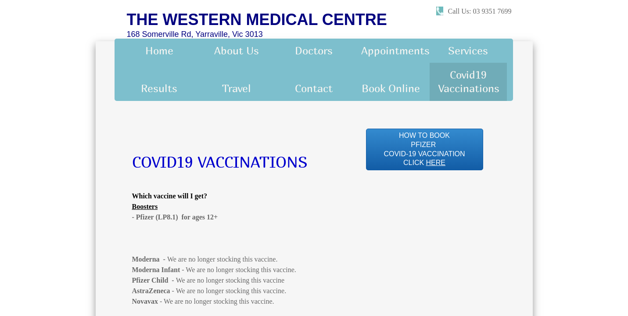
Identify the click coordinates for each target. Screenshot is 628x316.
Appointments (395, 50)
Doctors (314, 50)
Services (468, 50)
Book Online (391, 88)
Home (159, 50)
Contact (314, 88)
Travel (236, 88)
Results (159, 88)
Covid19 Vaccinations (468, 81)
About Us (236, 50)
